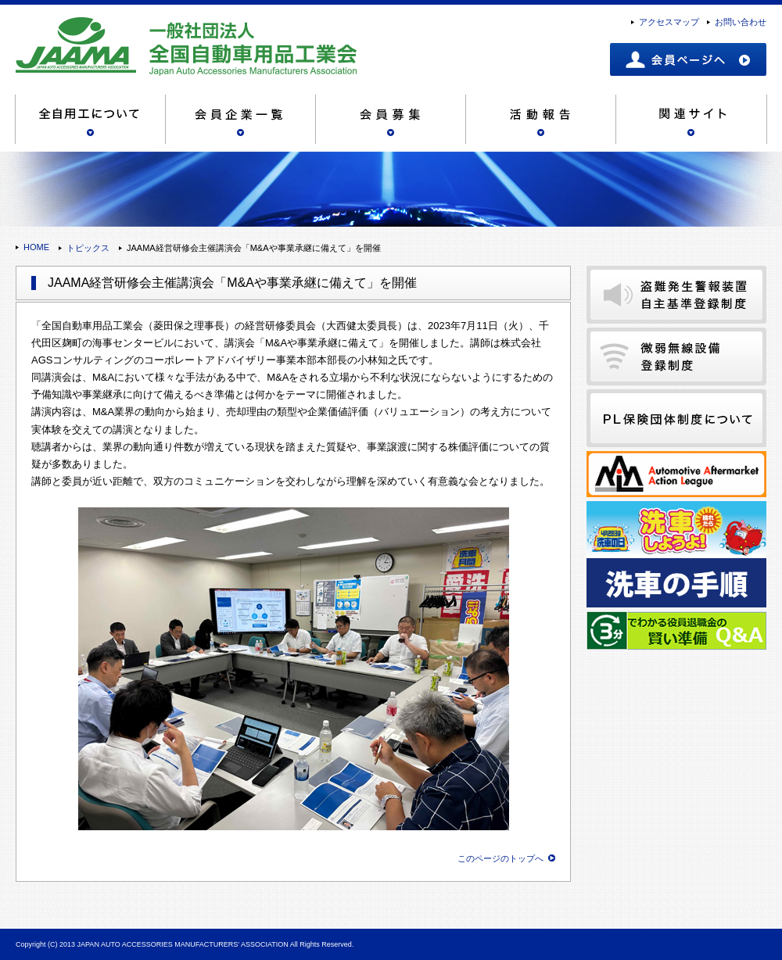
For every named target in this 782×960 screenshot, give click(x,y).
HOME (36, 247)
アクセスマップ (669, 22)
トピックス (87, 248)
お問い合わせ (740, 22)
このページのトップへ (500, 858)
